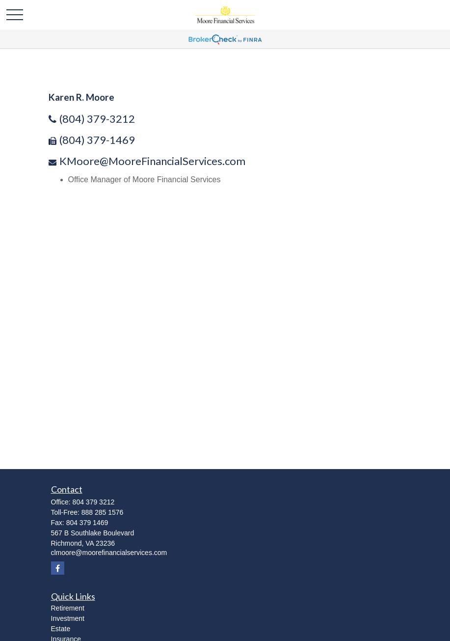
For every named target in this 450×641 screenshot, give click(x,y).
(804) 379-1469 (97, 139)
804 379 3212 (94, 502)
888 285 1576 (102, 512)
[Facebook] (57, 568)
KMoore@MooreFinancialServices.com (152, 160)
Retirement (67, 608)
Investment (67, 618)
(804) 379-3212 (97, 118)
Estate (61, 629)
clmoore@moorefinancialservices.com (109, 553)
